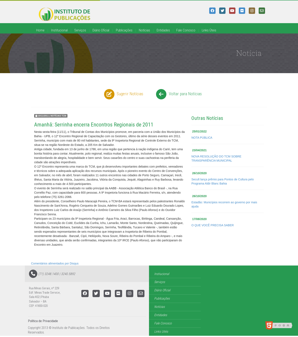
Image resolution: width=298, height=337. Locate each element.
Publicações (124, 30)
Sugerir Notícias (123, 94)
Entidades (163, 30)
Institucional (59, 30)
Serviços (80, 30)
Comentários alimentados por (55, 263)
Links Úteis (209, 30)
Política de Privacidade (43, 321)
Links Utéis (161, 331)
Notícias (144, 30)
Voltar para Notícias (178, 94)
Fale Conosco (185, 30)
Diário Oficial (101, 30)
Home (40, 30)
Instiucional (161, 274)
